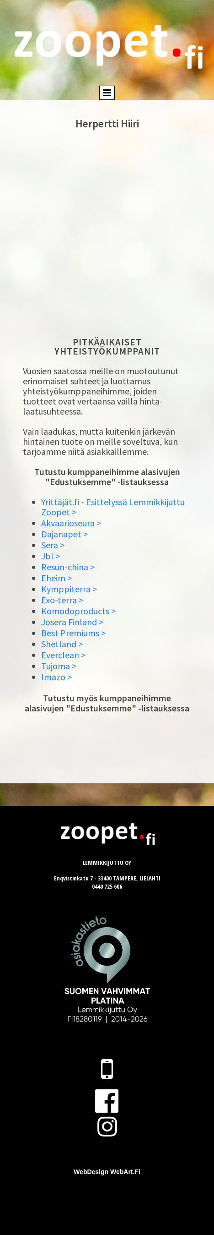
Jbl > (50, 556)
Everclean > (63, 655)
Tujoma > (58, 666)
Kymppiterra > (69, 589)
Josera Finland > (72, 622)
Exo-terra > (62, 600)
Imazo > (56, 677)
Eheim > (56, 578)
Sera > (52, 545)
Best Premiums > (73, 633)
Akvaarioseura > (71, 523)
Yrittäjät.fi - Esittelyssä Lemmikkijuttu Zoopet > (113, 507)
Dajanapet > (64, 534)
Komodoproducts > (78, 611)
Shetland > (62, 644)
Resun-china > (68, 567)
